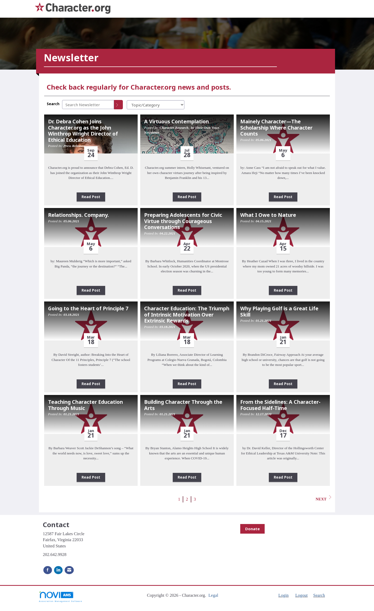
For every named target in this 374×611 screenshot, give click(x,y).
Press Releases (73, 146)
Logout (301, 595)
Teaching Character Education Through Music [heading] (85, 405)
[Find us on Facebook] (47, 570)
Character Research (173, 128)
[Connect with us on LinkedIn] (58, 570)
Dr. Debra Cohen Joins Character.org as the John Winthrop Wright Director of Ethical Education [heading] (83, 130)
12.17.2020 (263, 414)
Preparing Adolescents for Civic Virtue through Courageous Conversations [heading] (183, 221)
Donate (252, 528)
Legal (213, 595)
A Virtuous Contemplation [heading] (176, 121)
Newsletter (151, 133)
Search (53, 104)
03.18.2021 (71, 315)
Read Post (91, 196)
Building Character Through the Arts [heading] (183, 405)
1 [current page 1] (179, 499)
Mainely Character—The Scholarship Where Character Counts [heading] (276, 127)
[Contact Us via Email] (69, 570)
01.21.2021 (263, 321)
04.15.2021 (263, 221)
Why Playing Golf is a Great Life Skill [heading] (279, 311)
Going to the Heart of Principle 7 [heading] (88, 308)
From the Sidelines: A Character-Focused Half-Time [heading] (280, 405)
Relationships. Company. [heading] (78, 215)
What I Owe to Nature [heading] (268, 215)
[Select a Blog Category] (155, 104)
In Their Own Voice (205, 128)
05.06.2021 (263, 140)
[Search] (118, 104)
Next (323, 498)
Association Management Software (60, 596)
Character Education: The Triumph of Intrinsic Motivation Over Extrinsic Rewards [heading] (186, 314)
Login (283, 595)
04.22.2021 (167, 233)
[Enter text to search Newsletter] (88, 104)
